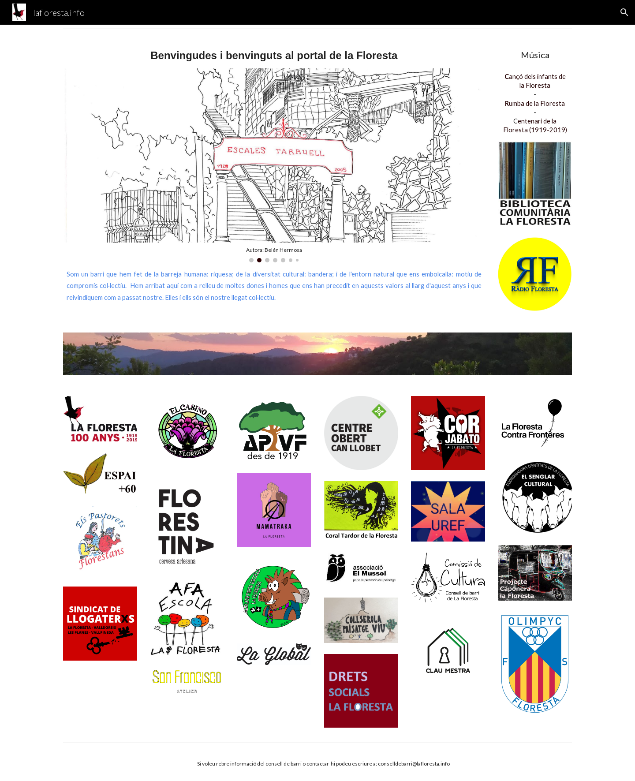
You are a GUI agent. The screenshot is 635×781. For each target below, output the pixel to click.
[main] (274, 55)
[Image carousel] (274, 165)
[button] (624, 12)
